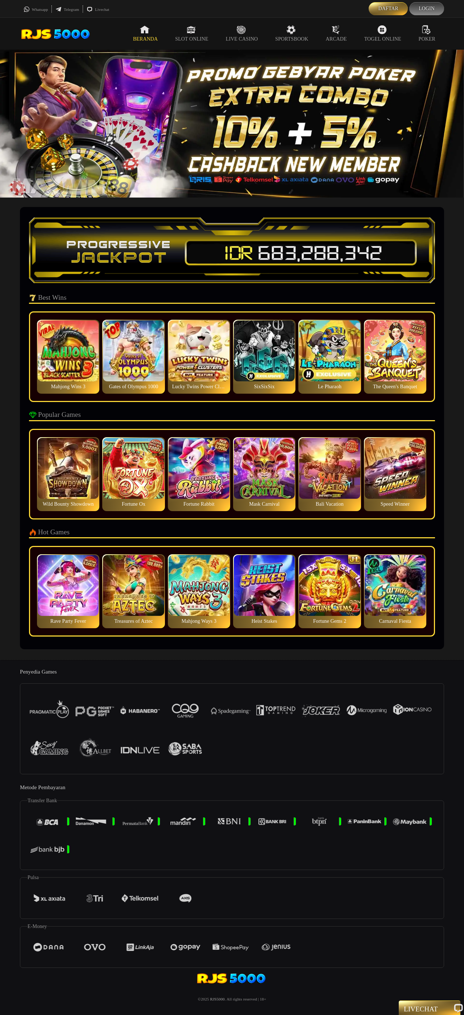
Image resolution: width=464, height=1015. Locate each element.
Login (427, 8)
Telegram (67, 9)
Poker (427, 33)
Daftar (388, 8)
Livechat (98, 9)
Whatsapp (36, 9)
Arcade (336, 33)
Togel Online (382, 33)
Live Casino (242, 33)
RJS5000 (217, 999)
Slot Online (191, 33)
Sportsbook (291, 33)
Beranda (145, 33)
